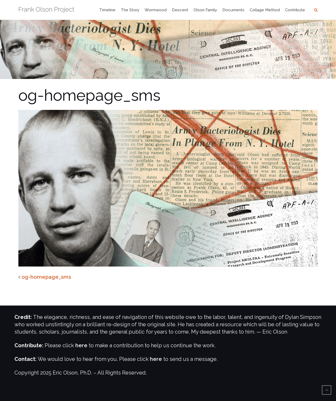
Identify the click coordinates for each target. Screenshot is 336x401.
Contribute (295, 10)
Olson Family (205, 10)
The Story (130, 10)
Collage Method (265, 10)
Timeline (107, 10)
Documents (233, 10)
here (81, 345)
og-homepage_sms (46, 277)
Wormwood (156, 10)
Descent (180, 10)
